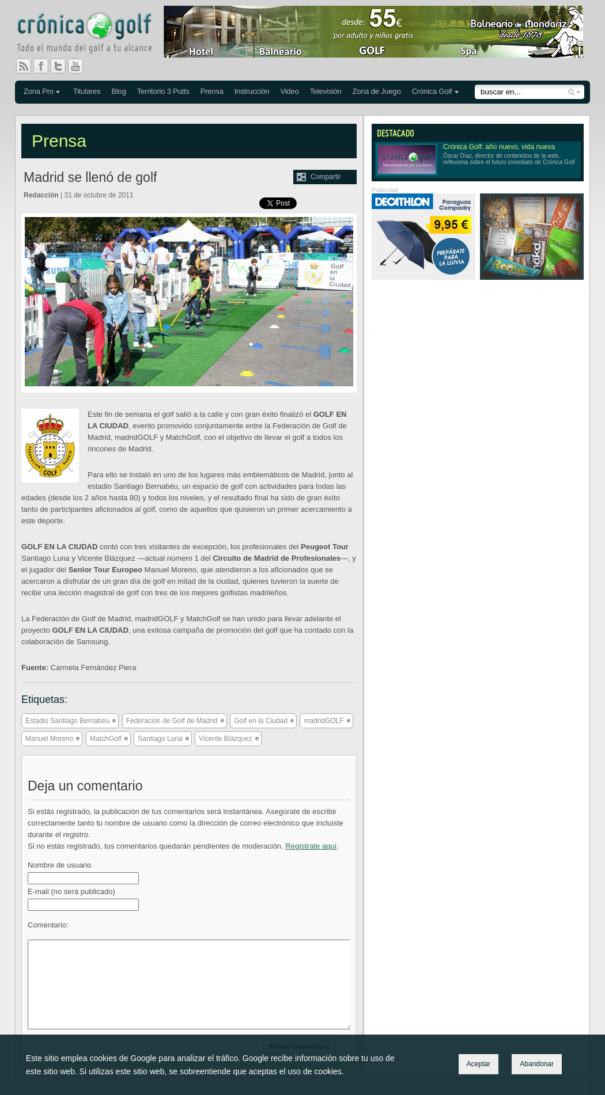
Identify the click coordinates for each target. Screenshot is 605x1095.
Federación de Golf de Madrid (172, 721)
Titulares (87, 91)
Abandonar (537, 1064)
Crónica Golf (432, 91)
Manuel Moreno (49, 739)
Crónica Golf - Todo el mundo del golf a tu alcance (93, 34)
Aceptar (478, 1064)
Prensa (212, 91)
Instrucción (252, 91)
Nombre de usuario (60, 865)
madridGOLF (323, 721)
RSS (23, 66)
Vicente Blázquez (225, 739)
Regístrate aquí (310, 846)
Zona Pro (39, 91)
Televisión (325, 91)
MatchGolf (106, 739)
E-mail (71, 891)
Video (289, 91)
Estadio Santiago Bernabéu (67, 721)
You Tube (80, 66)
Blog (118, 91)
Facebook (45, 66)
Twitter (63, 66)
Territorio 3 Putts (163, 91)
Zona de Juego (377, 91)
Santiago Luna (160, 739)
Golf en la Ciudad (261, 721)
